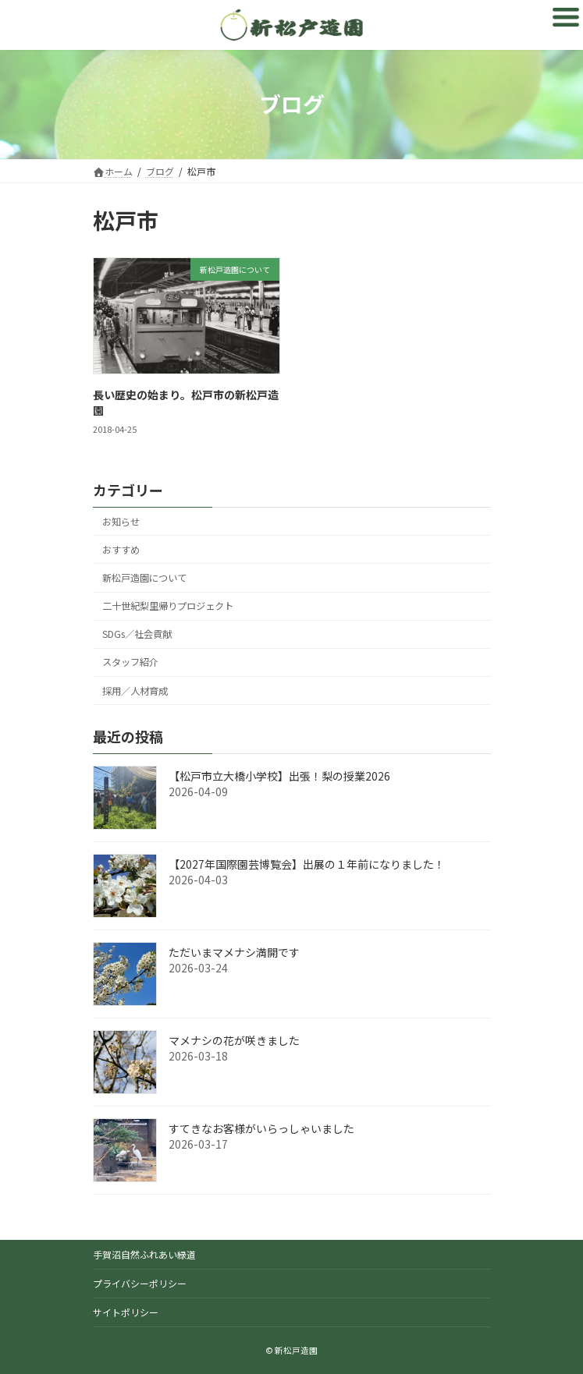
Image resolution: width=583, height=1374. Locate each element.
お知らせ (121, 522)
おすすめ (121, 550)
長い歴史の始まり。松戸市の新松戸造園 (186, 402)
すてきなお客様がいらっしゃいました (261, 1128)
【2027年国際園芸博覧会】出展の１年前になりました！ (312, 864)
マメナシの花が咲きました (234, 1040)
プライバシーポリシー (140, 1283)
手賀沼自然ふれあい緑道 (144, 1254)
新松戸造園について (144, 578)
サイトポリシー (125, 1312)
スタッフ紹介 (130, 662)
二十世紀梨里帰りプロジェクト (167, 606)
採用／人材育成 (135, 691)
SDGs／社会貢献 (137, 634)
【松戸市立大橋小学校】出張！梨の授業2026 (279, 776)
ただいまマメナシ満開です (234, 952)
